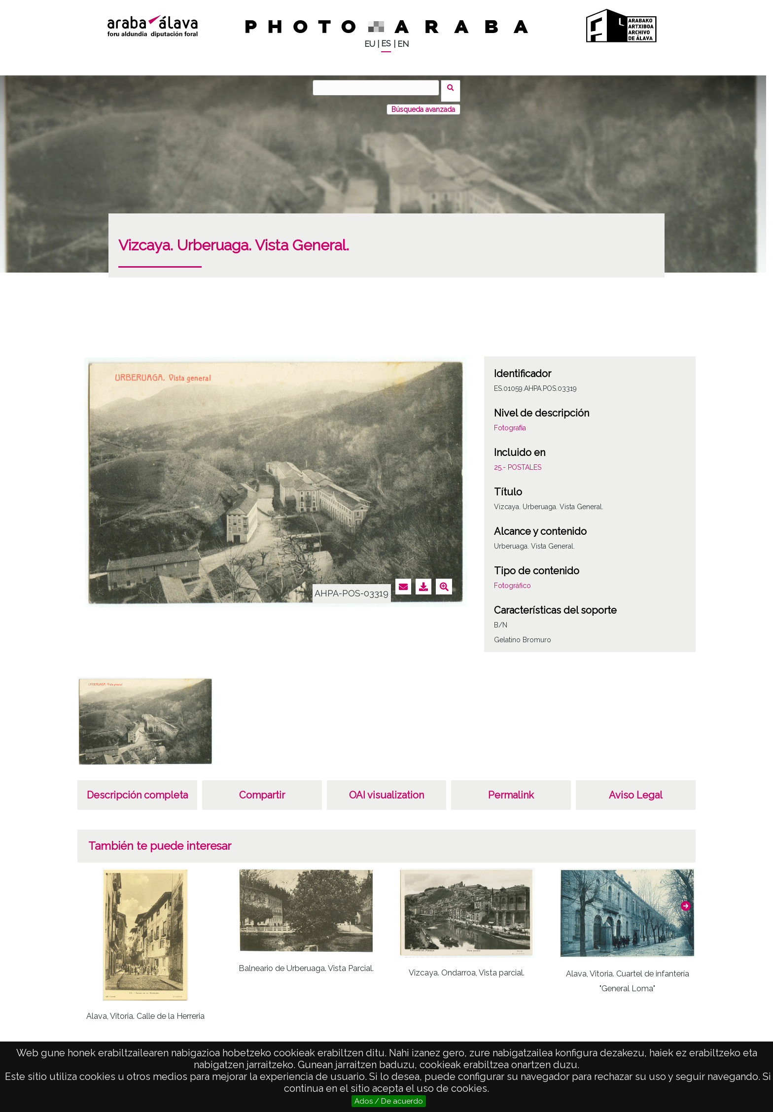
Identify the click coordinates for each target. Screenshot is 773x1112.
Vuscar (453, 87)
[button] (686, 899)
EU (369, 44)
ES (386, 43)
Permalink (511, 789)
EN (403, 44)
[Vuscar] (379, 88)
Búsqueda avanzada (423, 103)
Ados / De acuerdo (388, 1101)
